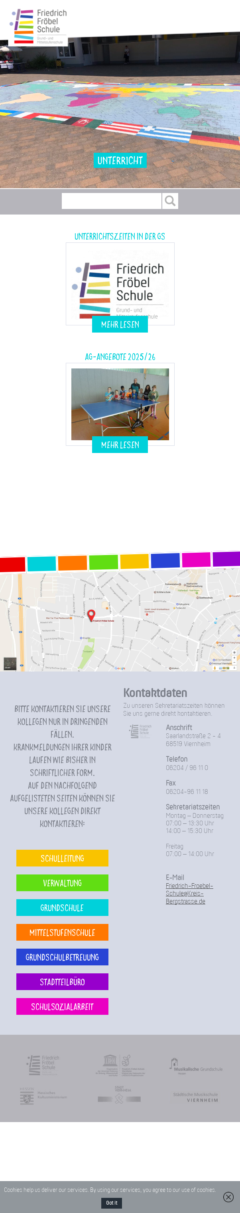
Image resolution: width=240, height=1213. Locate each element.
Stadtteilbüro (62, 981)
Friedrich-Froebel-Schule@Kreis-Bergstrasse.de (189, 894)
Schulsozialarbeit (62, 1006)
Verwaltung (62, 882)
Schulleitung (62, 858)
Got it (111, 1203)
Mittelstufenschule (62, 932)
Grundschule (62, 907)
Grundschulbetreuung (62, 956)
